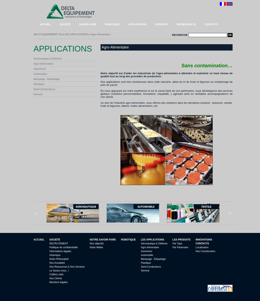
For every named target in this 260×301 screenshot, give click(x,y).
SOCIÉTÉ (65, 24)
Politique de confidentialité (63, 247)
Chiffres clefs (56, 274)
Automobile (40, 74)
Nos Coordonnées (205, 251)
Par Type (177, 243)
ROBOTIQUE (112, 24)
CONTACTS (211, 24)
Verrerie (38, 94)
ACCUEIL (45, 24)
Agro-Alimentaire (100, 34)
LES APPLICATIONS (76, 34)
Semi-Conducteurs (44, 89)
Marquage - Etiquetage (47, 79)
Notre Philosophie (59, 259)
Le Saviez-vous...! (59, 270)
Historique (54, 255)
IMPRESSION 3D (186, 24)
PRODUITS (161, 24)
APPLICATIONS (137, 24)
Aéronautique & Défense (48, 58)
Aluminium (40, 68)
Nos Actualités (57, 262)
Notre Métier (96, 247)
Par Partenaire (180, 247)
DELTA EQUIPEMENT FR (48, 34)
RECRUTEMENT (58, 243)
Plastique (39, 84)
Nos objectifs (97, 243)
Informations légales (60, 251)
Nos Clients (55, 278)
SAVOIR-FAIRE (87, 24)
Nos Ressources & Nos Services (66, 266)
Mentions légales (58, 282)
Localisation (202, 247)
